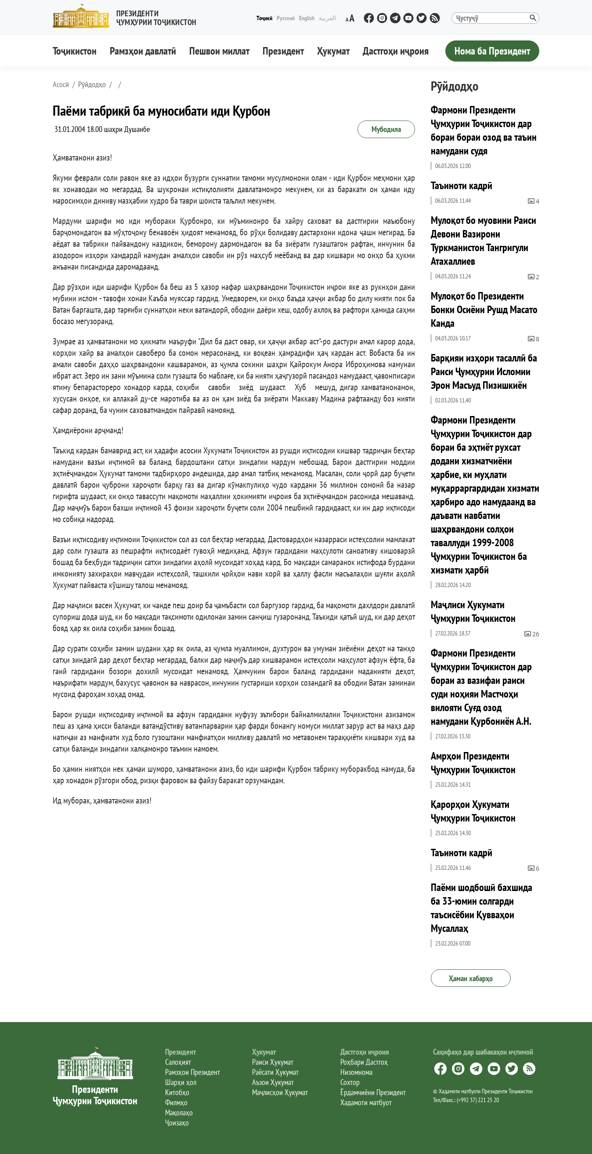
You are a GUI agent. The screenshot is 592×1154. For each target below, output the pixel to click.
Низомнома (356, 1072)
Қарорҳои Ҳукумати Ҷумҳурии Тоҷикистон (473, 811)
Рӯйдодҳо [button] (92, 84)
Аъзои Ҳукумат (273, 1082)
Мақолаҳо (179, 1112)
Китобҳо (177, 1092)
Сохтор (350, 1082)
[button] (128, 16)
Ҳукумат (333, 51)
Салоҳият (178, 1062)
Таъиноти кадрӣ (461, 185)
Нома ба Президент (492, 51)
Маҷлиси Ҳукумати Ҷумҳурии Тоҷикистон (473, 611)
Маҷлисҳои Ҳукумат (280, 1092)
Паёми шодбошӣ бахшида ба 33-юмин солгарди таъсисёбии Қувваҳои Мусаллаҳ (481, 907)
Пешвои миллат (219, 51)
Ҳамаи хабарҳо (471, 978)
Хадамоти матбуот (366, 1102)
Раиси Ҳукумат (272, 1062)
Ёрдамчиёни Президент (373, 1092)
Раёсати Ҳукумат (275, 1072)
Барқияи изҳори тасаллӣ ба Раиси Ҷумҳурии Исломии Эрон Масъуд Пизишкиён (484, 371)
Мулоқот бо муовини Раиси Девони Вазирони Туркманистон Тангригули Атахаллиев (483, 240)
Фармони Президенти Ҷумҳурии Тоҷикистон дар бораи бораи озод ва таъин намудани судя (484, 130)
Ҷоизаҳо (177, 1122)
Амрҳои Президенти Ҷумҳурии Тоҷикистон (473, 762)
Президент (283, 51)
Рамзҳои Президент (192, 1072)
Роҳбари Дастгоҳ (364, 1062)
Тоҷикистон (75, 51)
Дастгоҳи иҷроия (396, 51)
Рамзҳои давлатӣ (143, 51)
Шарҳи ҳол (180, 1082)
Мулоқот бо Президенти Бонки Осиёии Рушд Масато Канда (484, 309)
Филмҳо (176, 1102)
